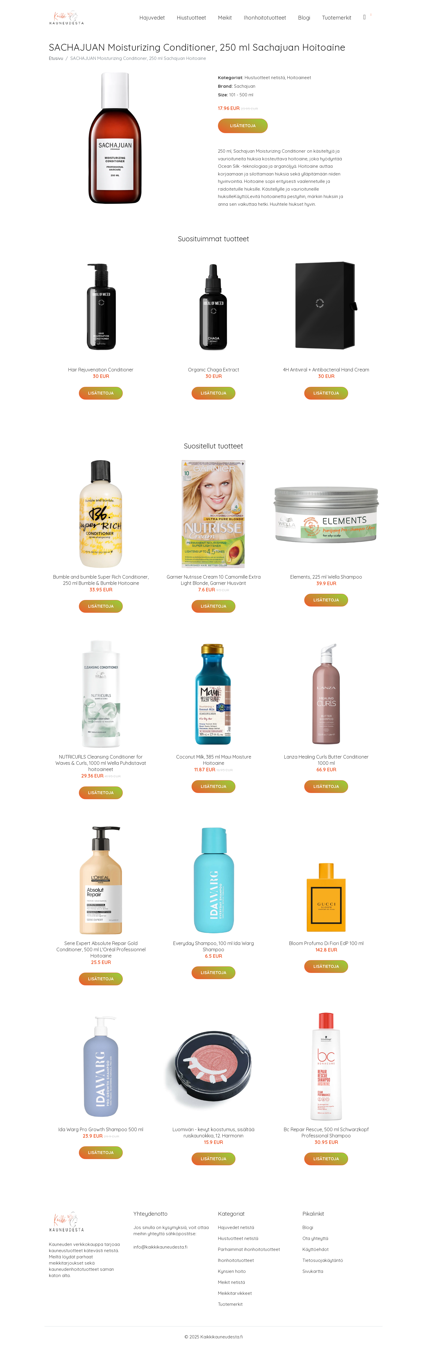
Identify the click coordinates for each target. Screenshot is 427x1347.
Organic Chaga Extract (213, 370)
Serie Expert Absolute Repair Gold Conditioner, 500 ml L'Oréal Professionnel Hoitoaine (101, 949)
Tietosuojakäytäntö (322, 1260)
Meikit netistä (231, 1282)
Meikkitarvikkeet (235, 1293)
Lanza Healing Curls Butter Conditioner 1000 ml (326, 760)
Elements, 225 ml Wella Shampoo (326, 577)
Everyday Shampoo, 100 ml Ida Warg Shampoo (213, 946)
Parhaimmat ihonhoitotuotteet (249, 1249)
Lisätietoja (243, 125)
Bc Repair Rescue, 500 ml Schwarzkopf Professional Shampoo (326, 1132)
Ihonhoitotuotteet (265, 17)
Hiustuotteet (191, 17)
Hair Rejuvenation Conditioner (100, 370)
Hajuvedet (152, 17)
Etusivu (56, 58)
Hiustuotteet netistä (265, 77)
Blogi (304, 17)
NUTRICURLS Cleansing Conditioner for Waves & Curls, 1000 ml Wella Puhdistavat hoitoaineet (100, 763)
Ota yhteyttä (315, 1238)
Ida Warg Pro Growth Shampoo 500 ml (100, 1129)
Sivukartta (312, 1271)
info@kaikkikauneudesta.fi (160, 1247)
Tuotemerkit (336, 17)
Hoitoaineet (299, 77)
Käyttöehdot (315, 1249)
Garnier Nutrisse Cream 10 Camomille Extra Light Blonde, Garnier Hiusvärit (214, 580)
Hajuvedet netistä (236, 1227)
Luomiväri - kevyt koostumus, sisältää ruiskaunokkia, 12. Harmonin (213, 1132)
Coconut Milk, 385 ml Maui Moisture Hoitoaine (213, 760)
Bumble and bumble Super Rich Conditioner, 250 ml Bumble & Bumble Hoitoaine (101, 580)
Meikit (225, 17)
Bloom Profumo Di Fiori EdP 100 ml (326, 943)
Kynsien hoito (232, 1271)
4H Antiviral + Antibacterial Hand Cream (326, 370)
